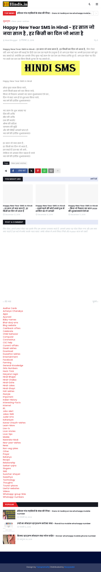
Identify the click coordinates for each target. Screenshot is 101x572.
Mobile (6, 437)
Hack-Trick (8, 371)
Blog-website (9, 325)
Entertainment (10, 356)
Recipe (6, 459)
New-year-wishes (20, 21)
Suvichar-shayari (11, 474)
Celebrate (8, 331)
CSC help (7, 342)
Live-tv (6, 428)
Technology (9, 479)
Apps (5, 313)
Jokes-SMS (8, 414)
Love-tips (7, 434)
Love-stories (9, 431)
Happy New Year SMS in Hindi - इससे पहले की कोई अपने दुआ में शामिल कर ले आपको (50, 208)
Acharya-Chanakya (13, 311)
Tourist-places (10, 485)
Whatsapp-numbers (13, 497)
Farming (7, 362)
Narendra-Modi (10, 439)
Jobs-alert (8, 411)
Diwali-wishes (9, 348)
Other (6, 451)
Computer (8, 336)
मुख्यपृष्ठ (6, 21)
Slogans (7, 468)
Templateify (42, 567)
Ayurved (7, 316)
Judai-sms (8, 416)
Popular (9, 504)
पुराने (95, 301)
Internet (7, 405)
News (5, 445)
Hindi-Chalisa (9, 379)
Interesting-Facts (12, 402)
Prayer (6, 454)
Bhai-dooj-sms (10, 322)
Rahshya (7, 457)
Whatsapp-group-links (14, 494)
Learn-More (9, 425)
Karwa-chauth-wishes (14, 422)
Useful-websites (11, 488)
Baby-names (9, 319)
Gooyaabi (69, 567)
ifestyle (6, 394)
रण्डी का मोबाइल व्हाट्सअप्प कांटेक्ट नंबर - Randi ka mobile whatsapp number (54, 523)
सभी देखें (93, 179)
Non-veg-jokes (10, 448)
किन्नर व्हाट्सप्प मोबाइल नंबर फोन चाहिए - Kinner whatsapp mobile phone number (56, 536)
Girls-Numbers (10, 368)
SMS (5, 471)
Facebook (8, 359)
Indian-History (10, 399)
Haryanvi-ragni (10, 374)
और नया (7, 301)
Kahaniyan (8, 419)
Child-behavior (10, 333)
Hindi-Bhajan (9, 376)
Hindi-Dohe (8, 382)
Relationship (9, 462)
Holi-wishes (8, 391)
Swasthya (8, 477)
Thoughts (8, 482)
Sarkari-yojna (9, 465)
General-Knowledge (13, 365)
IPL (4, 408)
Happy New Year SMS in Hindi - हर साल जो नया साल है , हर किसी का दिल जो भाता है (17, 208)
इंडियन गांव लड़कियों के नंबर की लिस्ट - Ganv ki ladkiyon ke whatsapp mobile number (53, 13)
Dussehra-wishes (11, 353)
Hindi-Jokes (9, 385)
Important (8, 396)
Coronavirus (9, 339)
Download (8, 351)
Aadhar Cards (10, 308)
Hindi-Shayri (9, 388)
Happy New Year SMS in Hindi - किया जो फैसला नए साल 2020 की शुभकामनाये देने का (83, 208)
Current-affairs (11, 345)
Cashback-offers (11, 328)
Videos (6, 491)
